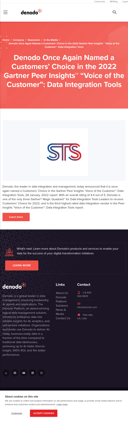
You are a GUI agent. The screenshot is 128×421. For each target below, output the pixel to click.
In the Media (51, 40)
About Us (62, 293)
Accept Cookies (43, 413)
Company (18, 40)
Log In (125, 1)
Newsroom (34, 40)
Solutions (62, 305)
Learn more (16, 217)
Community (99, 1)
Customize (16, 413)
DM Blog (114, 1)
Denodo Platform (61, 299)
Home (5, 40)
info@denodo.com (87, 305)
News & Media (61, 312)
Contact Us (63, 318)
